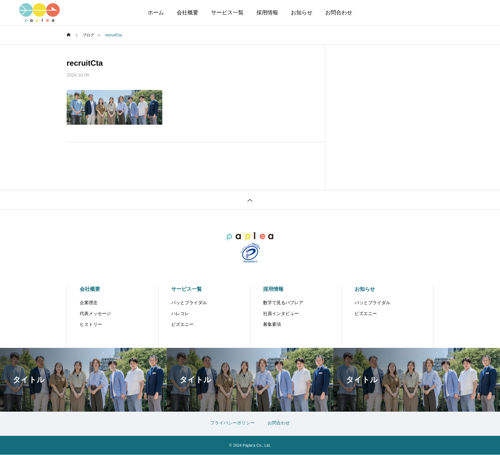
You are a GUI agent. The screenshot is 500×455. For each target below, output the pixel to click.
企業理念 (89, 302)
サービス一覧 (227, 13)
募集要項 (272, 324)
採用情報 (267, 13)
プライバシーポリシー (232, 422)
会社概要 (187, 13)
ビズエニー (182, 324)
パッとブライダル (189, 302)
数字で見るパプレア (283, 302)
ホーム (156, 13)
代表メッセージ (95, 313)
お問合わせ (338, 13)
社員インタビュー (281, 313)
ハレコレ (180, 313)
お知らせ (301, 13)
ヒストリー (91, 324)
